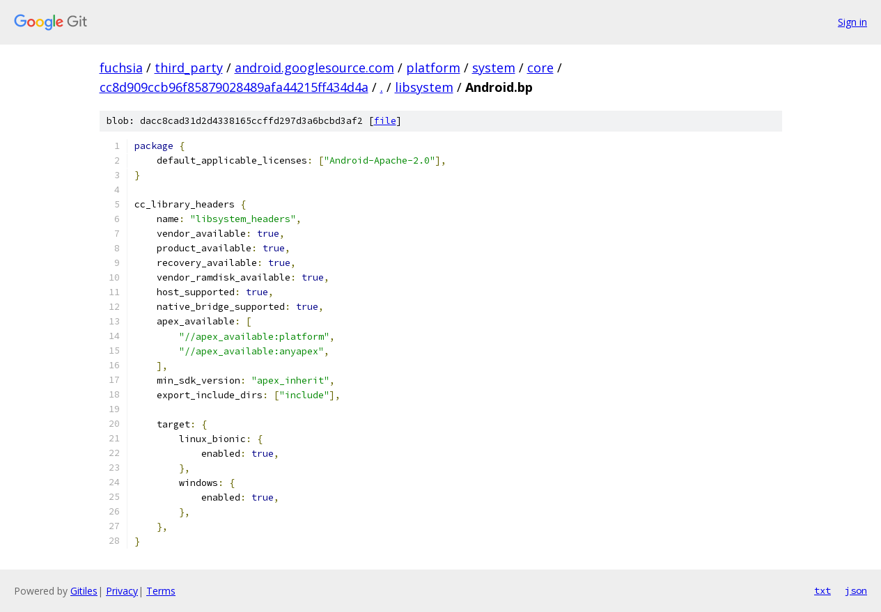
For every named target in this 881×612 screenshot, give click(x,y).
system (493, 67)
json (856, 590)
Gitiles (84, 590)
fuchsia (121, 67)
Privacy (122, 590)
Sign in (852, 22)
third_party (189, 67)
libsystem (424, 87)
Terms (161, 590)
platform (433, 67)
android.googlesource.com (314, 67)
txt (822, 590)
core (540, 67)
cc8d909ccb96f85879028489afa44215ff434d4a (234, 87)
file (385, 121)
